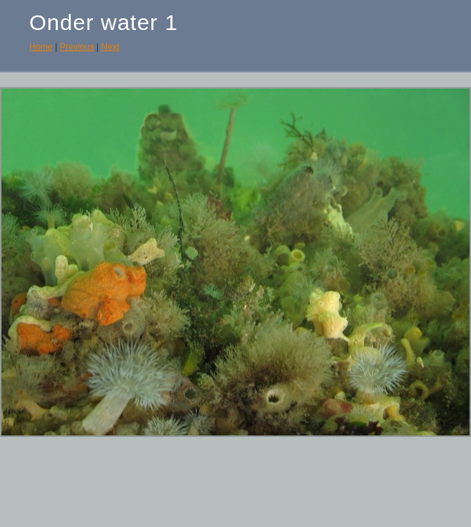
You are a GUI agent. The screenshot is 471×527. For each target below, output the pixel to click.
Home (41, 47)
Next (110, 47)
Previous (77, 47)
